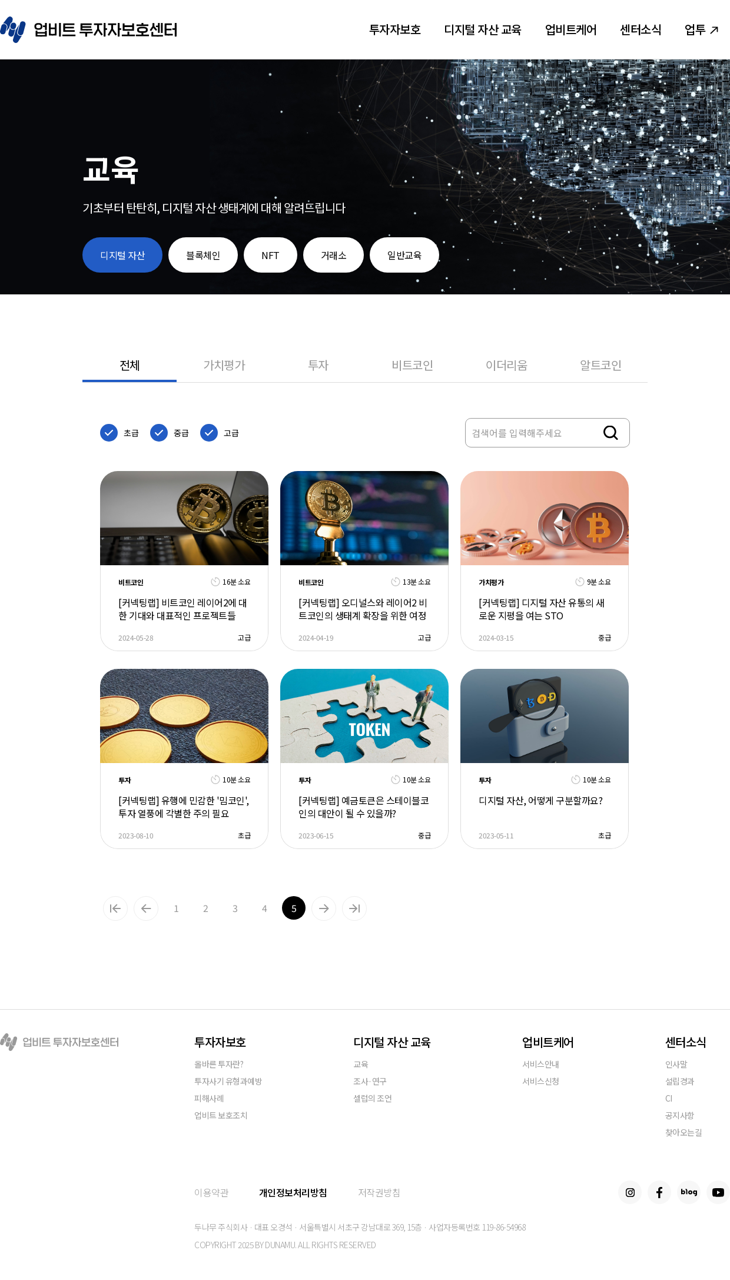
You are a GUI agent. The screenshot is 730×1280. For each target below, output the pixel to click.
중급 (181, 433)
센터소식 (640, 29)
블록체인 (203, 255)
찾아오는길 (683, 1133)
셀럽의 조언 (372, 1099)
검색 (610, 433)
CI (668, 1099)
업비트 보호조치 (220, 1116)
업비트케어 (571, 29)
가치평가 (223, 364)
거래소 (334, 255)
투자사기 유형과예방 (228, 1082)
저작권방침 (379, 1192)
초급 (131, 433)
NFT (270, 255)
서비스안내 (540, 1065)
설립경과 (680, 1082)
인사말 (676, 1065)
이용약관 (211, 1192)
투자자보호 (395, 29)
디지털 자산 (122, 255)
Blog (689, 1192)
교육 (360, 1065)
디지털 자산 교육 (483, 29)
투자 (318, 364)
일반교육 (404, 255)
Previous (146, 908)
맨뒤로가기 (354, 908)
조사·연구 (370, 1082)
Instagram (630, 1192)
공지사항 (680, 1116)
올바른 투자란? (218, 1065)
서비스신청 (540, 1082)
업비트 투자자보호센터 (88, 29)
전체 (130, 364)
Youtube (718, 1192)
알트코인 (600, 364)
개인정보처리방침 (293, 1192)
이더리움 (506, 364)
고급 (231, 433)
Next (323, 908)
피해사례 (209, 1099)
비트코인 (412, 364)
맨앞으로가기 (115, 908)
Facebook (659, 1192)
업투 (701, 29)
